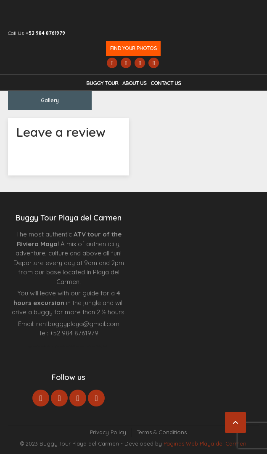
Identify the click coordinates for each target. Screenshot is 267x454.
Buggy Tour (102, 83)
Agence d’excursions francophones (45, 346)
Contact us (166, 83)
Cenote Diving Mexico (99, 346)
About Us (134, 83)
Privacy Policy (108, 432)
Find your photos (133, 48)
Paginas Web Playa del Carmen (205, 443)
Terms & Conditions (162, 432)
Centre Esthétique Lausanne (75, 346)
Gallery (50, 100)
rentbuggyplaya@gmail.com (77, 324)
